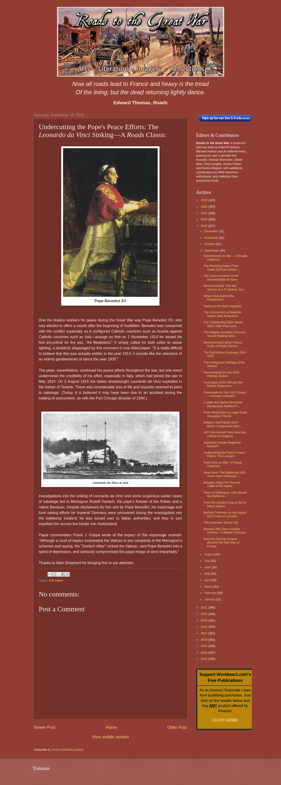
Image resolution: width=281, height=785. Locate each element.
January (210, 599)
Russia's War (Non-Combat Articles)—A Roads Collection (225, 530)
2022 (204, 226)
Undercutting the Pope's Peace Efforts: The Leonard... (224, 454)
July (207, 561)
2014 (204, 652)
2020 (204, 614)
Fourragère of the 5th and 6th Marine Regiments (223, 384)
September (212, 250)
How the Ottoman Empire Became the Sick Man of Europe (221, 542)
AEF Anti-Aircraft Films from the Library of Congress (224, 434)
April (207, 580)
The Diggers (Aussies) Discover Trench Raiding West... (225, 333)
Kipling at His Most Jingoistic (222, 306)
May (207, 573)
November (211, 237)
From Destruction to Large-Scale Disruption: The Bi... (225, 414)
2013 (204, 659)
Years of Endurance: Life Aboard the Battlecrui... (225, 494)
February (210, 593)
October (210, 244)
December (211, 231)
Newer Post (44, 727)
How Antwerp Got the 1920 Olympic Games (221, 374)
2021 (204, 607)
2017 (204, 633)
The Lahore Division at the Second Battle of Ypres (221, 277)
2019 (204, 620)
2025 (204, 206)
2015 (204, 646)
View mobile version (110, 737)
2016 (204, 639)
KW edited (56, 580)
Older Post (177, 727)
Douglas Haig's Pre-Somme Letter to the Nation (222, 484)
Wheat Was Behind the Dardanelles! (219, 297)
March (208, 586)
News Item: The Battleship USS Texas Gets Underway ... (224, 474)
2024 (204, 213)
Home (111, 727)
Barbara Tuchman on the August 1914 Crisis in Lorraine (225, 514)
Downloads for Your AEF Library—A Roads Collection (225, 394)
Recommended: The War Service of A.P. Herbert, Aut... (225, 287)
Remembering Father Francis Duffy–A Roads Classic (223, 344)
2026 (204, 200)
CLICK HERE (225, 720)
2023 (204, 219)
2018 (204, 626)
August (209, 554)
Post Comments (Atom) (67, 749)
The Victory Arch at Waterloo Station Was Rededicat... (222, 314)
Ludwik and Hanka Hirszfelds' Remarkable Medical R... (223, 404)
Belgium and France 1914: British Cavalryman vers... (222, 424)
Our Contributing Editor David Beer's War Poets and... (223, 324)
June (208, 567)
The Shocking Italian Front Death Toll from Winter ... (222, 267)
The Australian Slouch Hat (221, 522)
